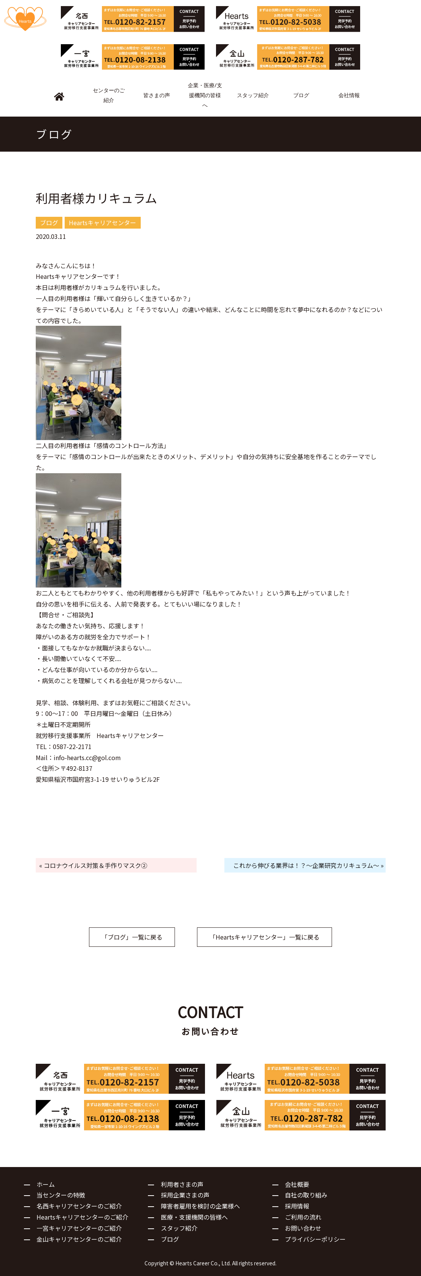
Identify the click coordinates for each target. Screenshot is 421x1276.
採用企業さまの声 (185, 1194)
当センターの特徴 (61, 1194)
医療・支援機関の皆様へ (194, 1217)
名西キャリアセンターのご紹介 (79, 1205)
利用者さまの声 (182, 1184)
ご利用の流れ (303, 1217)
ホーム (46, 1184)
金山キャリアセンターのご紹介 (79, 1239)
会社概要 (297, 1184)
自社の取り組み (306, 1194)
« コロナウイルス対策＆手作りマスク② (93, 865)
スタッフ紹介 (179, 1228)
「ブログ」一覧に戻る (132, 936)
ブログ (170, 1239)
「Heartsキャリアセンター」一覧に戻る (264, 936)
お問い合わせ (303, 1228)
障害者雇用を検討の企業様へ (200, 1205)
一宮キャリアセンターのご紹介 (79, 1228)
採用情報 (297, 1205)
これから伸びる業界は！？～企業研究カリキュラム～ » (308, 865)
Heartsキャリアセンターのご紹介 (82, 1217)
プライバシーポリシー (315, 1239)
